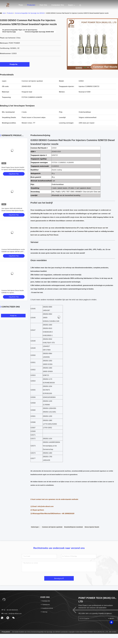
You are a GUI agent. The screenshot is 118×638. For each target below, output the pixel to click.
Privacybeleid (6, 632)
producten (10, 13)
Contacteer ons (57, 5)
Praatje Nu (15, 64)
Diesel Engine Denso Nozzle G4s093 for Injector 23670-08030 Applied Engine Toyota (13, 170)
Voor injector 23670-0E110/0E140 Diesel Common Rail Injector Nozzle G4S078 (12, 211)
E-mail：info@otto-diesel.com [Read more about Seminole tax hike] (11, 613)
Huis (3, 13)
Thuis (20, 5)
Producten (31, 5)
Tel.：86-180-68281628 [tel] (9, 610)
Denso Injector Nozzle (92, 527)
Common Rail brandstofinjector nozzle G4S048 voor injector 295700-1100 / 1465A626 (13, 252)
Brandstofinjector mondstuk (73, 527)
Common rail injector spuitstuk (52, 527)
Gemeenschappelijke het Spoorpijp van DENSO (29, 13)
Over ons (43, 5)
